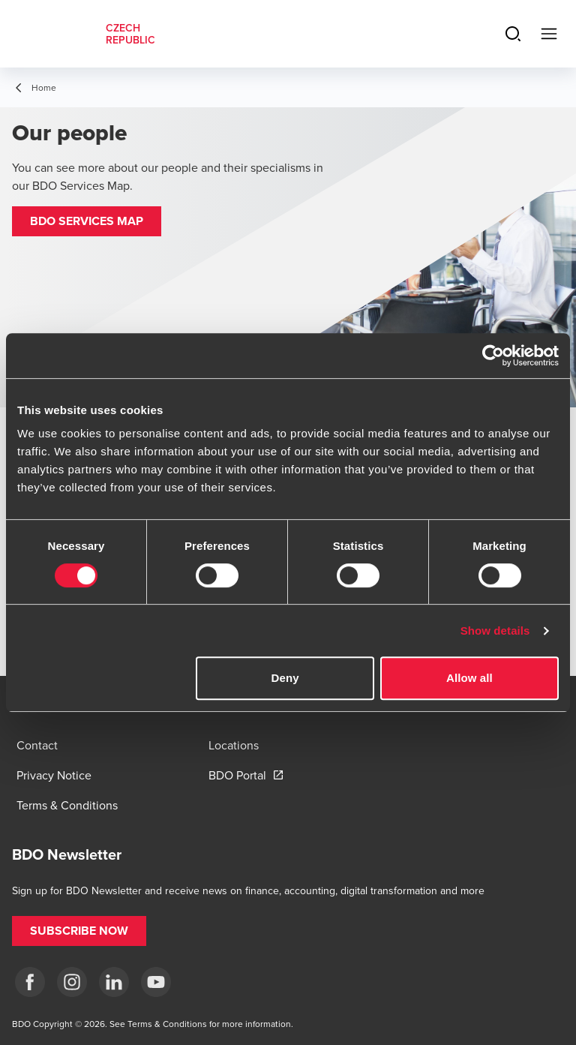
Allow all (469, 677)
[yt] (156, 982)
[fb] (30, 982)
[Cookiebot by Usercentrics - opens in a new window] (493, 355)
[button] (86, 221)
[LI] (114, 982)
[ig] (72, 982)
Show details (495, 630)
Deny (285, 677)
